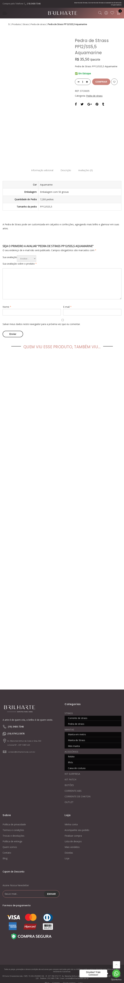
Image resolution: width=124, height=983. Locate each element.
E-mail (67, 303)
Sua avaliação (10, 253)
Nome (7, 303)
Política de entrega (12, 837)
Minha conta (71, 820)
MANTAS (69, 725)
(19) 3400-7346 (34, 3)
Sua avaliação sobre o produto (20, 260)
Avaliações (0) (86, 167)
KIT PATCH (70, 775)
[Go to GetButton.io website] (116, 980)
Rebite (71, 752)
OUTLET (69, 797)
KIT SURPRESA (72, 769)
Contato (7, 848)
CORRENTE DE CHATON (77, 792)
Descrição (66, 167)
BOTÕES (69, 780)
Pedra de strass (38, 24)
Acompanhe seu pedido (77, 825)
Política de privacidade (14, 820)
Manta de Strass (76, 736)
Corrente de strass (77, 713)
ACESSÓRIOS (71, 747)
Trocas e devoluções (13, 831)
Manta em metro (77, 730)
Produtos (16, 24)
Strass (26, 24)
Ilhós (70, 758)
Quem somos (10, 842)
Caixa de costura (76, 763)
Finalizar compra (73, 831)
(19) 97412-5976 (16, 729)
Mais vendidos (72, 842)
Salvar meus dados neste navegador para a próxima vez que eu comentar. (41, 320)
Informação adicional (41, 167)
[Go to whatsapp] (116, 973)
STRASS (69, 709)
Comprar (101, 81)
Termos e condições (13, 825)
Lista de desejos (73, 837)
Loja (67, 854)
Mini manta (74, 741)
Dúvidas (69, 848)
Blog (5, 854)
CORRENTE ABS (73, 786)
